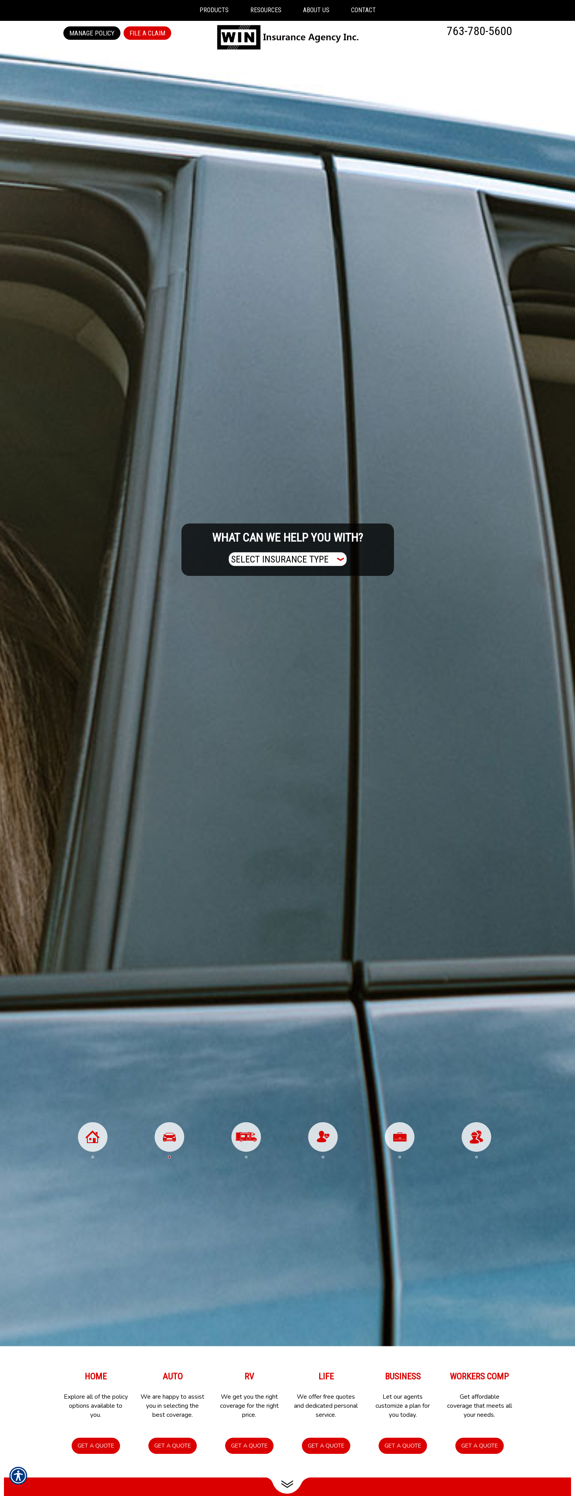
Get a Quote (96, 1446)
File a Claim (147, 33)
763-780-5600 (479, 31)
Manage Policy (92, 33)
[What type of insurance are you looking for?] (288, 559)
